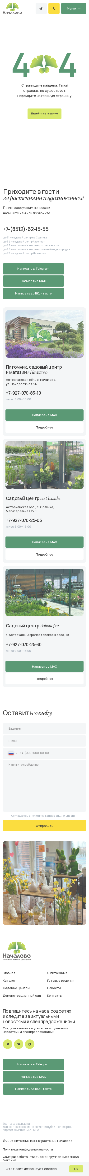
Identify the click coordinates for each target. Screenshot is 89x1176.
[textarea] (44, 786)
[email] (44, 741)
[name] (44, 728)
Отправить (44, 826)
